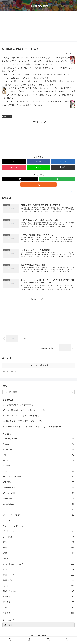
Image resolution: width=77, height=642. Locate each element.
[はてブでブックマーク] (63, 161)
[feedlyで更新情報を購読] (57, 179)
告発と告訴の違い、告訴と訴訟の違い (19, 405)
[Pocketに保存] (14, 167)
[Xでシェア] (14, 161)
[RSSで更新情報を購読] (38, 184)
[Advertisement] (38, 26)
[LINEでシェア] (38, 167)
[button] (63, 167)
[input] (38, 392)
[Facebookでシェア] (38, 161)
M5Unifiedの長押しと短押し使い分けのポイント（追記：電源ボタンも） (33, 427)
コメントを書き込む (38, 365)
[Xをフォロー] (20, 179)
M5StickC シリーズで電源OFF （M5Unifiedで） (23, 421)
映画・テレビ (6, 116)
